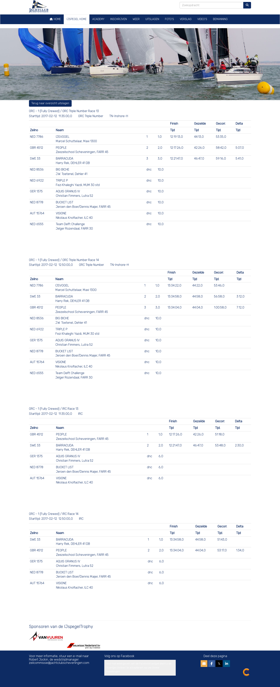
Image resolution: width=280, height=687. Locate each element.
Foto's (169, 19)
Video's (202, 19)
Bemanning (220, 19)
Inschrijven (118, 19)
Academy (98, 19)
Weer (136, 19)
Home (55, 19)
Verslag (186, 19)
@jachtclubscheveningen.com (59, 663)
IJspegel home (77, 19)
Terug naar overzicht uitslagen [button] (50, 103)
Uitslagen (152, 19)
